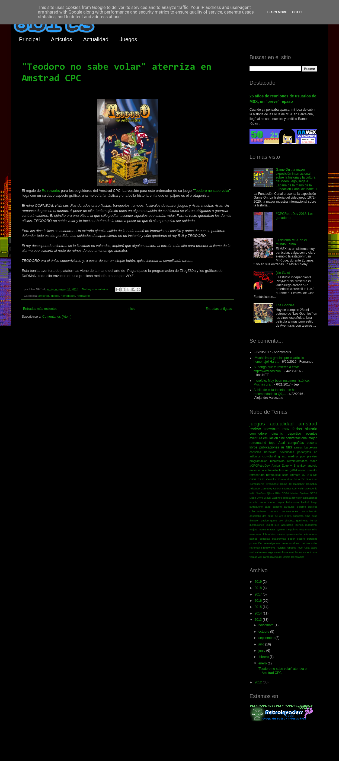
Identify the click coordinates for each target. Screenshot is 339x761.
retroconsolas (309, 543)
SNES (267, 497)
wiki (260, 556)
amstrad (43, 295)
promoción (256, 543)
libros (253, 447)
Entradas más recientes (40, 309)
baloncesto (292, 502)
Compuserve (257, 483)
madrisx (293, 456)
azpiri (281, 502)
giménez (290, 520)
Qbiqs (270, 493)
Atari (281, 443)
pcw (302, 456)
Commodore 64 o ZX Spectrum (297, 479)
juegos (54, 295)
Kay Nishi (297, 488)
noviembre (266, 625)
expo (314, 515)
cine (282, 438)
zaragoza (268, 556)
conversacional (297, 438)
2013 (259, 620)
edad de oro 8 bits (280, 515)
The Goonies (285, 305)
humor (313, 520)
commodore (258, 433)
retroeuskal (273, 474)
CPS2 (261, 479)
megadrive (292, 529)
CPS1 (253, 479)
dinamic (277, 433)
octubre (264, 631)
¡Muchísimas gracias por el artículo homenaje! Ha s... (279, 360)
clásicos (312, 506)
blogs (314, 502)
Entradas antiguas (219, 309)
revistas (281, 547)
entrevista (271, 470)
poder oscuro (296, 538)
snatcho (293, 552)
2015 (259, 607)
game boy (276, 520)
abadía (287, 497)
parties (253, 538)
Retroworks (51, 191)
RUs (277, 493)
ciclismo (301, 506)
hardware (270, 452)
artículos (255, 456)
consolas (255, 452)
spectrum (272, 429)
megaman (305, 529)
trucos (313, 552)
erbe (307, 515)
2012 (259, 682)
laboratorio (287, 524)
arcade (253, 502)
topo (272, 443)
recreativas (277, 461)
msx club (261, 534)
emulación (270, 438)
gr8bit (293, 470)
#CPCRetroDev (260, 465)
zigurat (278, 556)
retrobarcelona (290, 543)
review (255, 429)
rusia (306, 547)
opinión (297, 534)
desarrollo (255, 515)
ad (315, 452)
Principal (29, 39)
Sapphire (276, 497)
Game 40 (286, 483)
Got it (297, 12)
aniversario (257, 470)
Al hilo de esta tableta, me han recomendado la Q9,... (275, 392)
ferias (297, 429)
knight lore (272, 524)
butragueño (256, 506)
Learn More (277, 12)
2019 (259, 582)
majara (253, 529)
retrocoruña (257, 474)
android (312, 465)
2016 (259, 601)
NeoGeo (261, 493)
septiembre (267, 638)
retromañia (256, 547)
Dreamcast (272, 483)
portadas (312, 538)
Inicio (131, 309)
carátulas (289, 506)
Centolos (271, 479)
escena (312, 443)
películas (265, 538)
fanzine (284, 470)
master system (275, 529)
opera (289, 534)
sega (270, 552)
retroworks (83, 295)
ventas (253, 556)
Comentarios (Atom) (56, 317)
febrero (264, 657)
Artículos (61, 39)
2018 (259, 588)
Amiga (275, 465)
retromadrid (258, 443)
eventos (311, 433)
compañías (296, 443)
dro (264, 515)
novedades (68, 295)
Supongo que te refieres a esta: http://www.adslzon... (276, 369)
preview (312, 456)
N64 (252, 493)
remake (312, 470)
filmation (254, 520)
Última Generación (293, 556)
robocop (291, 547)
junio (262, 650)
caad (268, 506)
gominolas (302, 520)
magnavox (311, 524)
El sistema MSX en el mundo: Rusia (291, 242)
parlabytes (304, 452)
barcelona (311, 447)
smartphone (281, 552)
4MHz (305, 474)
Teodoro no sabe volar (211, 191)
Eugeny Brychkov (294, 465)
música (281, 534)
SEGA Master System (295, 493)
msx (285, 429)
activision (297, 497)
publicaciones (269, 447)
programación (258, 461)
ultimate (295, 474)
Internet (286, 488)
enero (263, 663)
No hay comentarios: (96, 289)
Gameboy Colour (271, 488)
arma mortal (267, 502)
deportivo (294, 433)
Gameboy (299, 483)
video (313, 461)
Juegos (128, 39)
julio (261, 644)
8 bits (313, 474)
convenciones (290, 511)
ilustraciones (257, 524)
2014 (259, 613)
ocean (302, 470)
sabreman (261, 552)
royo (300, 547)
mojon (312, 438)
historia (311, 429)
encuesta (298, 515)
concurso (274, 511)
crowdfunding (271, 456)
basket (305, 502)
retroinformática (297, 461)
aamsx (298, 447)
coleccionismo (258, 511)
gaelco (264, 520)
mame (262, 529)
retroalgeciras (272, 543)
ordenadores (310, 534)
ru (282, 447)
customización (309, 511)
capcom (277, 506)
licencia (299, 524)
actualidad (281, 423)
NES (289, 447)
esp (284, 456)
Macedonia (311, 488)
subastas (304, 552)
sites (285, 474)
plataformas (279, 538)
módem (271, 534)
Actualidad (95, 39)
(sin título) (283, 273)
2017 (259, 594)
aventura (256, 438)
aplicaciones (310, 497)
